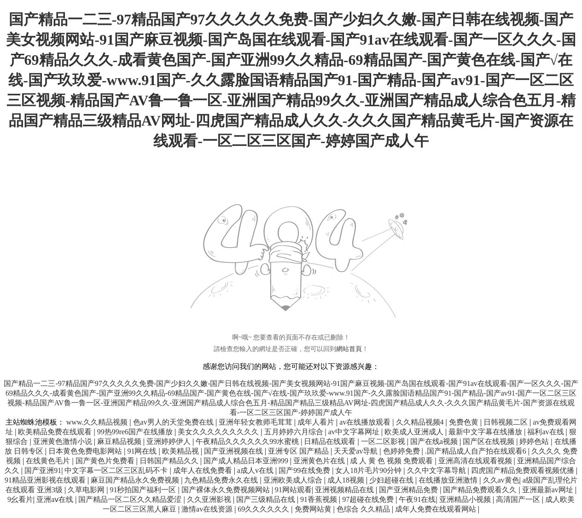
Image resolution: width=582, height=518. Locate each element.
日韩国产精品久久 (170, 461)
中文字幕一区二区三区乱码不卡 (116, 470)
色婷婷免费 (402, 451)
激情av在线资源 (207, 509)
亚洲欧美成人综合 (293, 480)
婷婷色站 (535, 441)
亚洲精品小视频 (466, 499)
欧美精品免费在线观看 (55, 432)
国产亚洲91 (42, 470)
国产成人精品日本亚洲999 (247, 461)
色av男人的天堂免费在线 (174, 422)
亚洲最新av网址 (548, 490)
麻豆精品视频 (120, 441)
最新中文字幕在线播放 (486, 432)
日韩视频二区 (506, 422)
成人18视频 (346, 480)
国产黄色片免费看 (106, 461)
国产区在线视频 (489, 441)
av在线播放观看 (365, 422)
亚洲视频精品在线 (345, 490)
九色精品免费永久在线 (222, 480)
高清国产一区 (519, 499)
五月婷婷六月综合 (294, 432)
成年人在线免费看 (203, 470)
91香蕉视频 (319, 499)
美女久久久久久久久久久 (219, 432)
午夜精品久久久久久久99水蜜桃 (248, 441)
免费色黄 (464, 422)
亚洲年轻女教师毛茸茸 (256, 422)
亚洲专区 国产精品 (299, 451)
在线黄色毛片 (49, 461)
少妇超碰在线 (392, 480)
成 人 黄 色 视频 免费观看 (392, 461)
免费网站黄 (314, 509)
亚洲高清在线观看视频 (476, 461)
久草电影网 (87, 490)
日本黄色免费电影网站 (86, 451)
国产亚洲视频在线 (234, 451)
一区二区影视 (384, 441)
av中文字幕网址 (354, 432)
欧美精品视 (181, 451)
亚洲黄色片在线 (320, 461)
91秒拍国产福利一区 (144, 490)
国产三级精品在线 (266, 499)
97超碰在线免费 (369, 499)
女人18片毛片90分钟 (369, 470)
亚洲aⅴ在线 (55, 499)
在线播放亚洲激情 (449, 480)
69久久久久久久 (264, 509)
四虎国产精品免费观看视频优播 (523, 470)
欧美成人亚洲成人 (414, 432)
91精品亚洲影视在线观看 (46, 480)
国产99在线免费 (305, 470)
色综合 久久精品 (364, 509)
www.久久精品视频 (98, 422)
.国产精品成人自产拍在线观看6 (476, 451)
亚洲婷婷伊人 (169, 441)
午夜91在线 (417, 499)
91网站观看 (293, 490)
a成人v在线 (256, 470)
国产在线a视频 (435, 441)
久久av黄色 (501, 480)
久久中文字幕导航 (437, 470)
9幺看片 (20, 499)
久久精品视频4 (421, 422)
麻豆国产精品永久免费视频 (136, 480)
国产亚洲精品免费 (409, 490)
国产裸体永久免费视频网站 (226, 490)
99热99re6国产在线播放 (136, 432)
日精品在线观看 (330, 441)
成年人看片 (316, 422)
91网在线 (142, 451)
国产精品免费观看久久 (480, 490)
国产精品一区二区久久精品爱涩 (130, 499)
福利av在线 (546, 432)
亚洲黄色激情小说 (63, 441)
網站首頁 (349, 348)
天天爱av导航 (356, 451)
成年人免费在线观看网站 (436, 509)
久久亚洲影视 (210, 499)
